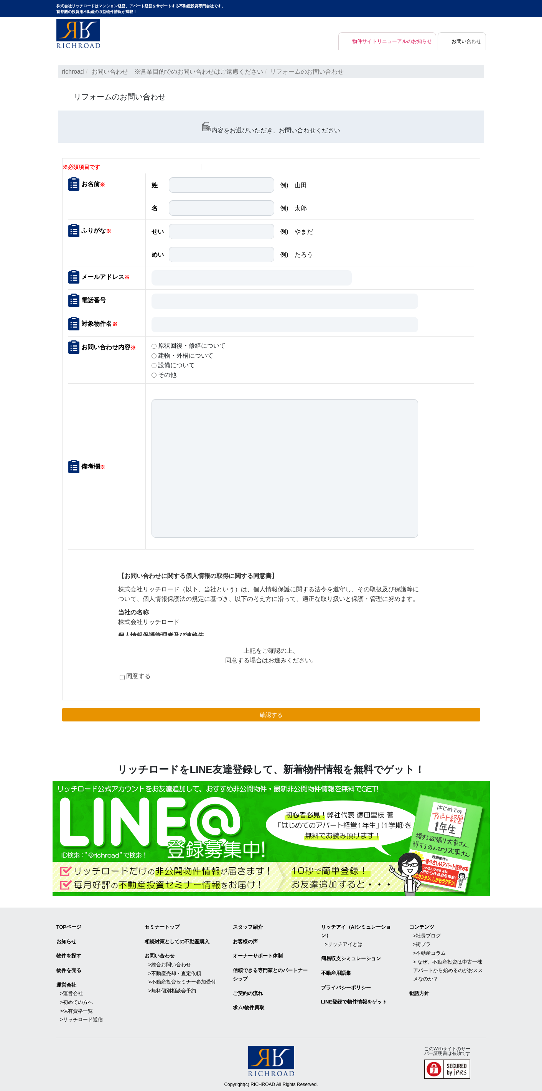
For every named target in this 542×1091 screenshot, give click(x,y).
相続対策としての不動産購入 (177, 941)
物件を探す (68, 955)
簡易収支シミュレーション (351, 958)
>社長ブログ (427, 935)
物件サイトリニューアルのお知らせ (386, 41)
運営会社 (66, 983)
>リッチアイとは (344, 943)
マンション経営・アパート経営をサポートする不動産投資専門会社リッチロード (78, 33)
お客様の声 (245, 941)
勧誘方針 (419, 992)
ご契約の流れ (248, 992)
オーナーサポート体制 (258, 955)
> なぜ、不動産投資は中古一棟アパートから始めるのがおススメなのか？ (448, 968)
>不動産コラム (429, 952)
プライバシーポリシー (346, 986)
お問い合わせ (466, 41)
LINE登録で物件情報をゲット (354, 1001)
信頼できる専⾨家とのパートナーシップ (270, 973)
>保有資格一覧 (76, 1009)
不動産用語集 (336, 972)
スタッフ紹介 (248, 926)
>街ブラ (422, 943)
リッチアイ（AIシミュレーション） (356, 931)
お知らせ (66, 941)
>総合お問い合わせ (169, 963)
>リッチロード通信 (81, 1017)
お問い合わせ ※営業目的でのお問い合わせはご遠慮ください (177, 71)
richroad (73, 71)
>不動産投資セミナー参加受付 (182, 980)
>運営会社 (71, 992)
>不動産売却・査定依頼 (174, 972)
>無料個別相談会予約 (172, 989)
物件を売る (68, 969)
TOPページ (69, 926)
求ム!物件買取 (248, 1006)
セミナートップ (162, 926)
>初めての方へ (76, 1001)
